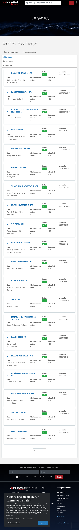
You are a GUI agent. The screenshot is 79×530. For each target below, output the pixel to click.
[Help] (76, 2)
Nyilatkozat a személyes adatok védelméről (19, 518)
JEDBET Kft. (16, 299)
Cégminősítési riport (63, 495)
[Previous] (34, 450)
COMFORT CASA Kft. (20, 167)
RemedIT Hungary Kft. (21, 243)
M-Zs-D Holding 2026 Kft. (22, 394)
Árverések (60, 520)
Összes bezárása (28, 52)
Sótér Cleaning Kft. (20, 412)
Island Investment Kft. (22, 205)
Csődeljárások (61, 517)
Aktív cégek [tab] (7, 57)
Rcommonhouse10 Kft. (22, 73)
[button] (71, 3)
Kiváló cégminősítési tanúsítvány (63, 499)
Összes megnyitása (10, 52)
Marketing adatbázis (63, 523)
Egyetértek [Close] (43, 523)
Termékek (60, 503)
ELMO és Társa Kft (20, 431)
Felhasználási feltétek (48, 477)
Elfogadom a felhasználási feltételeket (29, 477)
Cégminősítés (61, 492)
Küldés (59, 477)
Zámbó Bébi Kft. (18, 337)
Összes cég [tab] (7, 65)
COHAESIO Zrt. (17, 224)
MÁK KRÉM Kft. (18, 130)
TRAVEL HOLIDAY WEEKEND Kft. (24, 186)
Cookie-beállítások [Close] (14, 523)
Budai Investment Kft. (21, 262)
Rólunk (43, 492)
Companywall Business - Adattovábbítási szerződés (61, 509)
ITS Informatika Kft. (20, 149)
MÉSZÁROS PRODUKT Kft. (22, 356)
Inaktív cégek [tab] (8, 61)
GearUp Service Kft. (20, 280)
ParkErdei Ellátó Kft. (21, 92)
